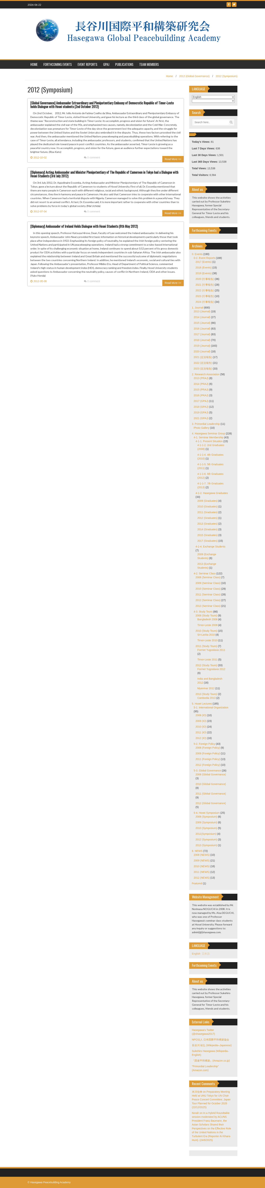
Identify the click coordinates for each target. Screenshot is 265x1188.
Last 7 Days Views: (204, 148)
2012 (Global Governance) (194, 76)
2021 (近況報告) (203, 357)
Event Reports (87, 64)
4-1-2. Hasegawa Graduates (212, 493)
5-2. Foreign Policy (204, 743)
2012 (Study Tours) (206, 665)
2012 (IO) (201, 738)
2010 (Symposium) (206, 828)
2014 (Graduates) (207, 529)
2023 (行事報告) (205, 296)
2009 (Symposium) (206, 822)
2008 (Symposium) (206, 816)
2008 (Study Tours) (206, 615)
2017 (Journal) (202, 334)
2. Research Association (206, 374)
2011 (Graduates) (207, 512)
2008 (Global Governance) (211, 774)
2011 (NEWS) (202, 871)
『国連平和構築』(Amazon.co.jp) (211, 1060)
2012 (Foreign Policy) (208, 764)
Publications (124, 64)
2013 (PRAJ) (201, 378)
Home (169, 76)
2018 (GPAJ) (201, 406)
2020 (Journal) (202, 351)
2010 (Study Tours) (206, 630)
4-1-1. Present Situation (209, 441)
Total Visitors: (201, 175)
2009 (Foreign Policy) (208, 753)
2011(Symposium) (206, 833)
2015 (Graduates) (207, 535)
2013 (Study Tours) (206, 694)
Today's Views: (201, 141)
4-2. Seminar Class (205, 573)
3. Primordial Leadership (206, 423)
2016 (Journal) (202, 328)
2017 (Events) (204, 261)
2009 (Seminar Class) (208, 583)
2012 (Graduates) (207, 517)
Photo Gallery (201, 427)
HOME (34, 64)
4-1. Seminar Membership (208, 437)
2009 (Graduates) (207, 500)
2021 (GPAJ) (201, 418)
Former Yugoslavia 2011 (211, 649)
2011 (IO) (201, 732)
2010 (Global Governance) (211, 784)
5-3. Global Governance (207, 770)
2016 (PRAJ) (201, 395)
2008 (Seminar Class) (208, 577)
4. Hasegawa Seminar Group (208, 433)
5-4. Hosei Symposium (207, 812)
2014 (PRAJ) (201, 383)
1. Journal (197, 307)
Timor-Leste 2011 (207, 659)
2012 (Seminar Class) (208, 600)
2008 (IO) (201, 715)
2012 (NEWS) (202, 877)
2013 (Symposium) (206, 845)
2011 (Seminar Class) (208, 594)
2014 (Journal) (202, 317)
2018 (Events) (204, 267)
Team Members (149, 64)
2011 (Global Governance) (211, 793)
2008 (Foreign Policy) (208, 747)
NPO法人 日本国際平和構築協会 (210, 1039)
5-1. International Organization (211, 707)
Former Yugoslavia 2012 (211, 669)
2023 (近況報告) (203, 368)
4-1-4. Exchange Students (210, 546)
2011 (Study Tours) (206, 646)
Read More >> (173, 159)
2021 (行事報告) (205, 284)
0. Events (197, 254)
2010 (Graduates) (207, 506)
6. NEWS (197, 850)
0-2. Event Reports (204, 257)
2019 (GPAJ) (201, 412)
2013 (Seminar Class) (208, 605)
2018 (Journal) (202, 340)
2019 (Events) (204, 273)
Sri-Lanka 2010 (206, 634)
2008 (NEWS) (202, 854)
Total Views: (199, 168)
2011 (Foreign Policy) (208, 759)
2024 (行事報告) (205, 301)
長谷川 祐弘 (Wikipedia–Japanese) (212, 1045)
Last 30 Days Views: (204, 155)
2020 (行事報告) (205, 279)
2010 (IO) (201, 726)
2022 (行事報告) (205, 290)
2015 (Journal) (202, 322)
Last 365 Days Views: (205, 161)
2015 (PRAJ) (201, 389)
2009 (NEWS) (202, 860)
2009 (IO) (201, 720)
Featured (197, 883)
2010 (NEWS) (202, 866)
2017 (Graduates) (207, 540)
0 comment (92, 157)
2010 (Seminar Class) (208, 588)
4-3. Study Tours (203, 611)
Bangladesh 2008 (207, 619)
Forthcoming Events (57, 64)
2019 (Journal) (202, 345)
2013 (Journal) (202, 311)
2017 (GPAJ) (201, 401)
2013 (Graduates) (207, 523)
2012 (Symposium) (227, 76)
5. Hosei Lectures (202, 703)
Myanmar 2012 (206, 688)
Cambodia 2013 (206, 697)
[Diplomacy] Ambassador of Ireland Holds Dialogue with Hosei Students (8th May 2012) (84, 226)
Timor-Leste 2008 (207, 625)
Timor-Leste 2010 (207, 640)
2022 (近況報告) (203, 362)
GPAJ (106, 64)
